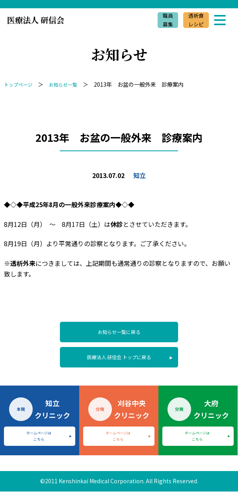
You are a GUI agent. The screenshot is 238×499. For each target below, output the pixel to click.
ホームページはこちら (38, 443)
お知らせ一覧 (70, 84)
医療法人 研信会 (35, 20)
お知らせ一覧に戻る (119, 334)
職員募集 (163, 20)
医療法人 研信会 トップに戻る (119, 362)
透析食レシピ (194, 20)
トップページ (20, 84)
